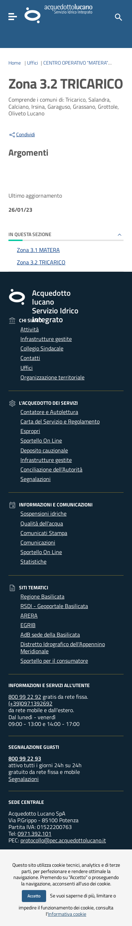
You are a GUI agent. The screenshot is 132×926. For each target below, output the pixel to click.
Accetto (33, 895)
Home (14, 63)
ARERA (29, 615)
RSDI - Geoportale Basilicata (54, 606)
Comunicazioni (37, 542)
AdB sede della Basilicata (50, 634)
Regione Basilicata (42, 596)
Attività (29, 329)
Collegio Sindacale (41, 348)
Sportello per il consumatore (54, 660)
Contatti (30, 358)
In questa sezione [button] (29, 234)
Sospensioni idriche (43, 513)
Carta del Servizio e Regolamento (60, 421)
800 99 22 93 (24, 758)
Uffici (32, 63)
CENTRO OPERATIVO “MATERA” (75, 63)
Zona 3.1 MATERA (38, 250)
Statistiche (33, 561)
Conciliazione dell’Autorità (51, 469)
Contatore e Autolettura (49, 412)
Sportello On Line (41, 440)
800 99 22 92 (24, 696)
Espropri (30, 431)
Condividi (21, 134)
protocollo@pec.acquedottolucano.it (63, 840)
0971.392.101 (34, 833)
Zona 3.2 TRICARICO (41, 262)
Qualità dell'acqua (41, 523)
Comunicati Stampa (43, 533)
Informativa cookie (67, 914)
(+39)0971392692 (30, 703)
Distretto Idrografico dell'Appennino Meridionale (62, 647)
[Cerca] (118, 16)
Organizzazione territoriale (52, 377)
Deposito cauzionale (44, 450)
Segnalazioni (35, 479)
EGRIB (28, 625)
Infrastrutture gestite (46, 339)
